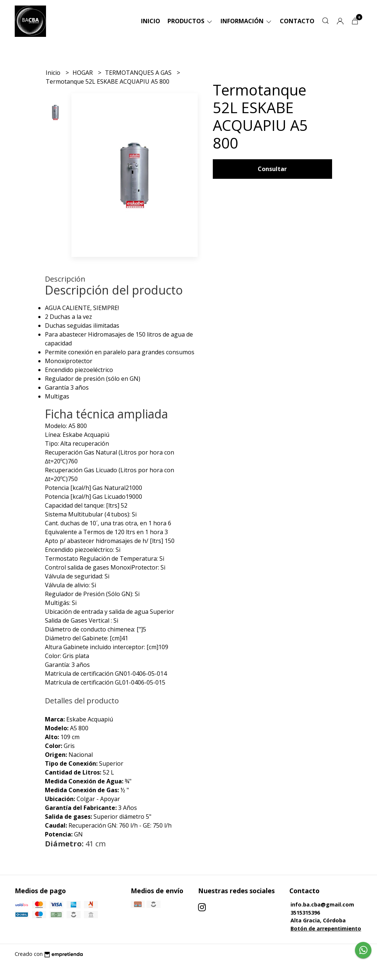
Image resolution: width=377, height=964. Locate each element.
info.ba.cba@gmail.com (322, 904)
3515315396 (305, 912)
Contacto (297, 21)
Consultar (272, 169)
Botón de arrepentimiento (325, 928)
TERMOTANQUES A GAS (139, 73)
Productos (190, 21)
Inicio (150, 21)
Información (246, 21)
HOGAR (83, 73)
